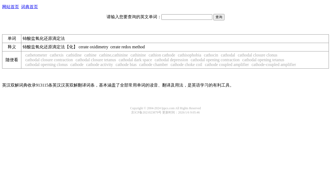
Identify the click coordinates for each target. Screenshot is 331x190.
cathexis (57, 55)
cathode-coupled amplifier (274, 64)
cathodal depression (171, 60)
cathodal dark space (135, 60)
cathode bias (126, 64)
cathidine (74, 55)
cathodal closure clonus (257, 55)
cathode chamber (153, 64)
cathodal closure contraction (49, 60)
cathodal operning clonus (46, 64)
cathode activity (99, 64)
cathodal (228, 55)
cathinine (138, 55)
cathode (77, 64)
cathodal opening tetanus (263, 60)
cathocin (211, 55)
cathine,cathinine (113, 55)
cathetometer (36, 55)
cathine (90, 55)
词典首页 (29, 6)
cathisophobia (189, 55)
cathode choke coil (186, 64)
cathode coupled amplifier (227, 64)
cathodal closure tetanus (95, 60)
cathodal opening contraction (215, 60)
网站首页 (10, 6)
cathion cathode (161, 55)
